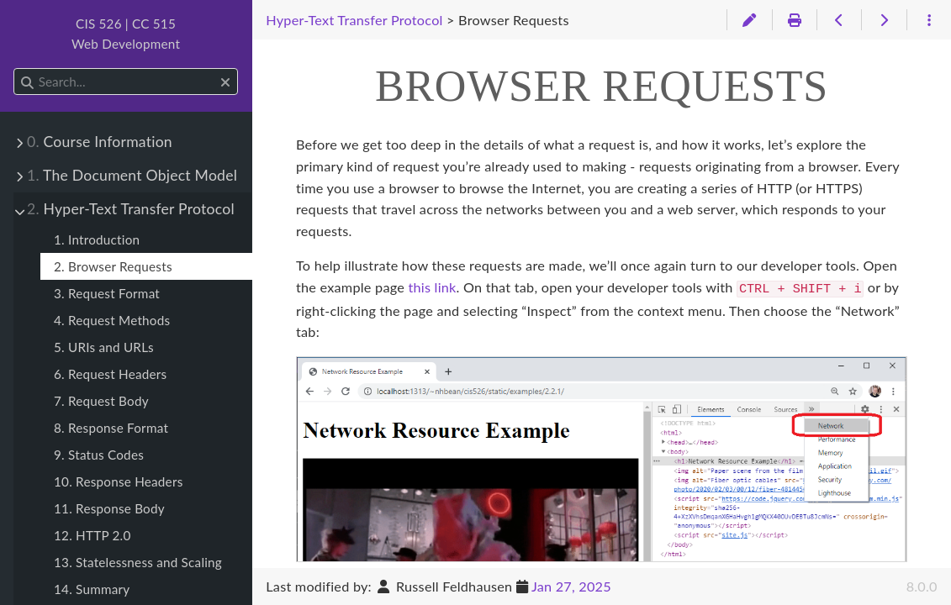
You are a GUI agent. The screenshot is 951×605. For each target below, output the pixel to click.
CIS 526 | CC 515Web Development (125, 33)
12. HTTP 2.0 (92, 535)
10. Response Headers (118, 481)
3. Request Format (107, 293)
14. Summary (91, 589)
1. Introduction (97, 239)
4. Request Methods (112, 320)
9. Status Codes (99, 454)
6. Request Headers (110, 373)
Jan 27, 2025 (571, 586)
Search (14, 68)
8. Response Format (111, 427)
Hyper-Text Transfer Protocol (131, 209)
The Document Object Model (132, 175)
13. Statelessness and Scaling (138, 562)
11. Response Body (109, 508)
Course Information (99, 141)
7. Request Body (101, 400)
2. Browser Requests (113, 266)
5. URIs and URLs (104, 347)
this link (432, 287)
